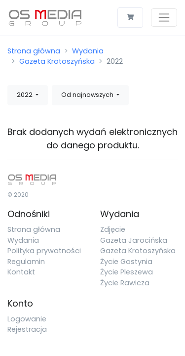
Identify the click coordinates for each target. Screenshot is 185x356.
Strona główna (33, 51)
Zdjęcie (112, 229)
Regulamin (26, 262)
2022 (25, 94)
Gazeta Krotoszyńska (57, 61)
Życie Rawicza (124, 283)
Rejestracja (27, 329)
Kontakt (21, 272)
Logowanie (26, 319)
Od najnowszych (88, 94)
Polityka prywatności (44, 251)
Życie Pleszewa (126, 272)
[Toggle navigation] (164, 17)
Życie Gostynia (126, 262)
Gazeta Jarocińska (133, 240)
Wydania (88, 51)
